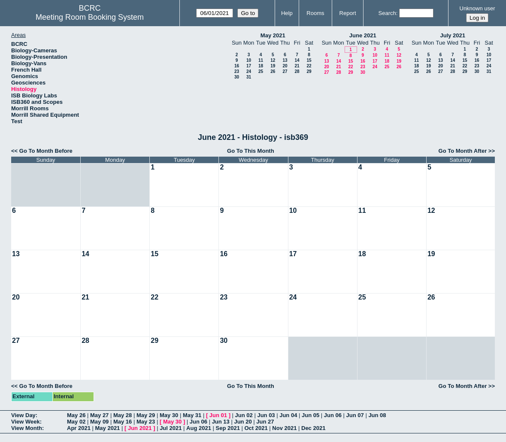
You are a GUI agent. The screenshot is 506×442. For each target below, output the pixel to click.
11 (260, 60)
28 (296, 71)
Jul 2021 (171, 428)
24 (248, 71)
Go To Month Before (46, 151)
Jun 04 (288, 415)
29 (308, 71)
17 (248, 66)
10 (248, 60)
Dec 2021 (313, 428)
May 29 (145, 415)
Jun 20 (242, 421)
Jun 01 (218, 415)
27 (284, 71)
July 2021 (452, 35)
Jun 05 (310, 415)
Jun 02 (244, 415)
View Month (26, 428)
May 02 (76, 421)
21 (296, 66)
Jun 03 (266, 415)
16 (236, 66)
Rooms (315, 13)
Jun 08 (377, 415)
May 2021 (273, 35)
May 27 (99, 415)
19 (272, 66)
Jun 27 (265, 421)
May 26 (76, 415)
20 (284, 66)
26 (272, 71)
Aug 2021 (198, 428)
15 (308, 60)
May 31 (192, 415)
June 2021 (362, 35)
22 (308, 66)
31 (248, 77)
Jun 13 (221, 421)
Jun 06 (333, 415)
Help (287, 13)
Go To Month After (463, 151)
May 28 (122, 415)
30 (236, 77)
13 (284, 60)
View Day (23, 415)
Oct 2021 (255, 428)
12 (272, 60)
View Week (25, 421)
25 (260, 71)
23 (236, 71)
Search (387, 13)
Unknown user (477, 8)
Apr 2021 (79, 428)
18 (260, 66)
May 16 (122, 421)
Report (347, 13)
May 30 (169, 415)
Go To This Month (250, 151)
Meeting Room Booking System (90, 17)
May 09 (99, 421)
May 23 (145, 421)
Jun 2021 (140, 428)
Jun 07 (355, 415)
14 (296, 60)
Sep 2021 (228, 428)
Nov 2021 (284, 428)
